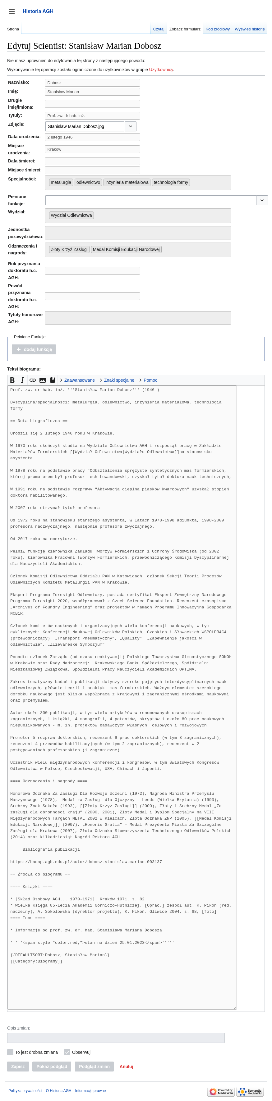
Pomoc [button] (150, 380)
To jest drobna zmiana (36, 1052)
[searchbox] (193, 181)
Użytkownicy (161, 69)
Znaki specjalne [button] (119, 380)
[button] (130, 126)
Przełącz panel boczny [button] (14, 14)
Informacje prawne (90, 1091)
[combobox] (84, 126)
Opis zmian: (18, 1028)
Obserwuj (81, 1052)
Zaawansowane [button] (79, 380)
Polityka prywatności (25, 1091)
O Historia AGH (58, 1091)
